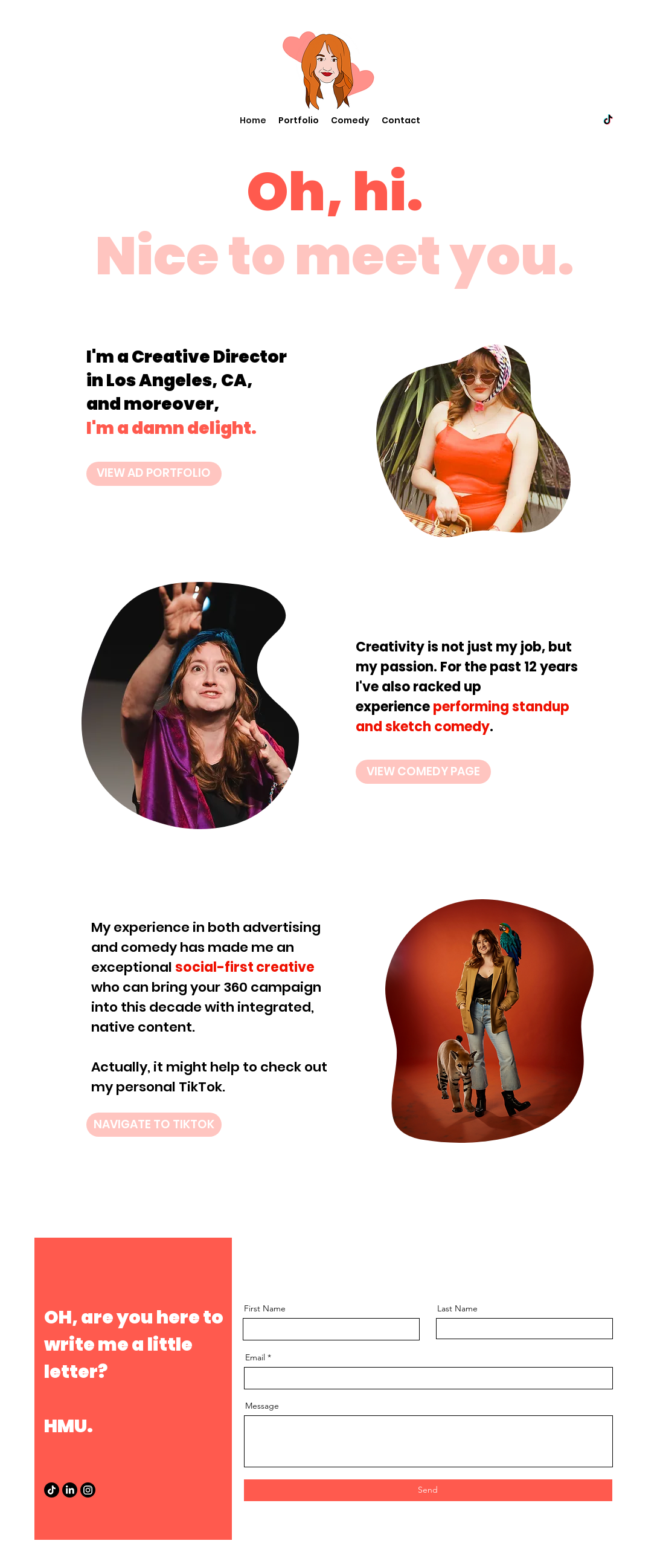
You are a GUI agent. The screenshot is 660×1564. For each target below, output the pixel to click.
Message (262, 1405)
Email (255, 1357)
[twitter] (608, 120)
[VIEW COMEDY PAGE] (423, 772)
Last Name (457, 1308)
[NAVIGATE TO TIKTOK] (154, 1125)
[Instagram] (87, 1490)
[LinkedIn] (69, 1490)
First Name (265, 1308)
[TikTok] (51, 1490)
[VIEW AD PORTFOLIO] (154, 474)
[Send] (428, 1490)
